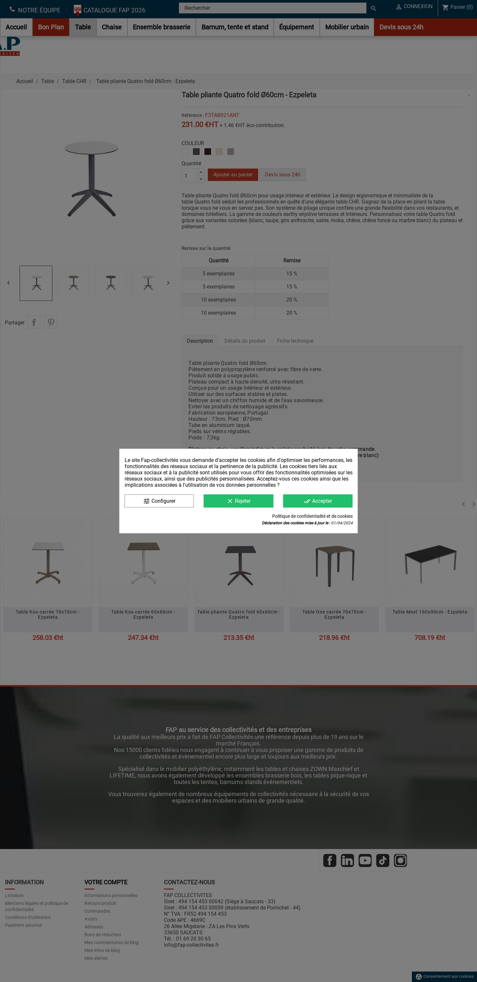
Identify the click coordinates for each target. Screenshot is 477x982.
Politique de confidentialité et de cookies (312, 516)
